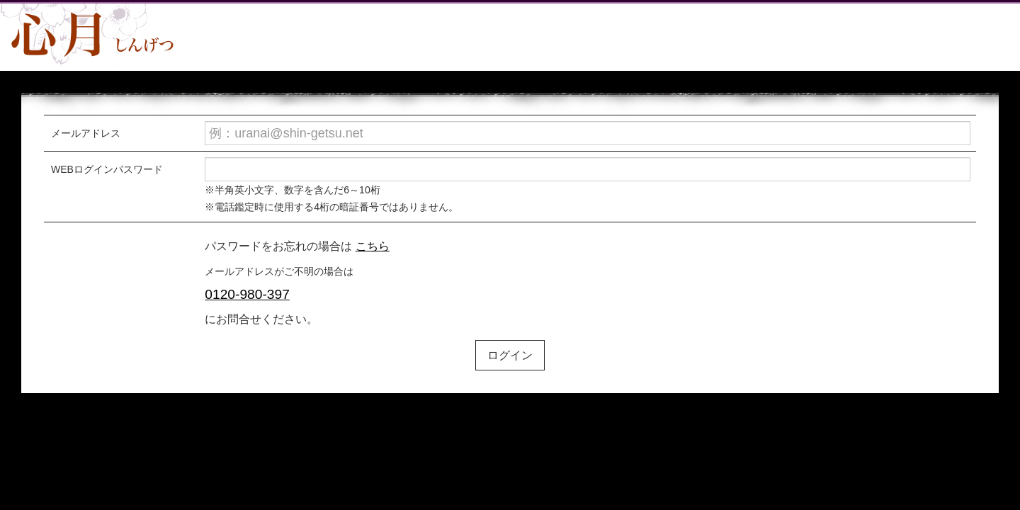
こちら (373, 246)
